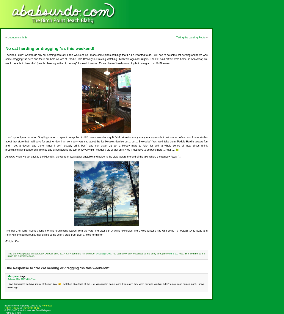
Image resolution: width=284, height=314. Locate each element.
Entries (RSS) (11, 308)
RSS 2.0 (173, 253)
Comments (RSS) (30, 308)
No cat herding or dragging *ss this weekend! (49, 48)
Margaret (13, 276)
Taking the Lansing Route (190, 37)
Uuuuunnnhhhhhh (18, 37)
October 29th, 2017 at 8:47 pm (22, 279)
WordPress (47, 306)
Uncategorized (103, 253)
